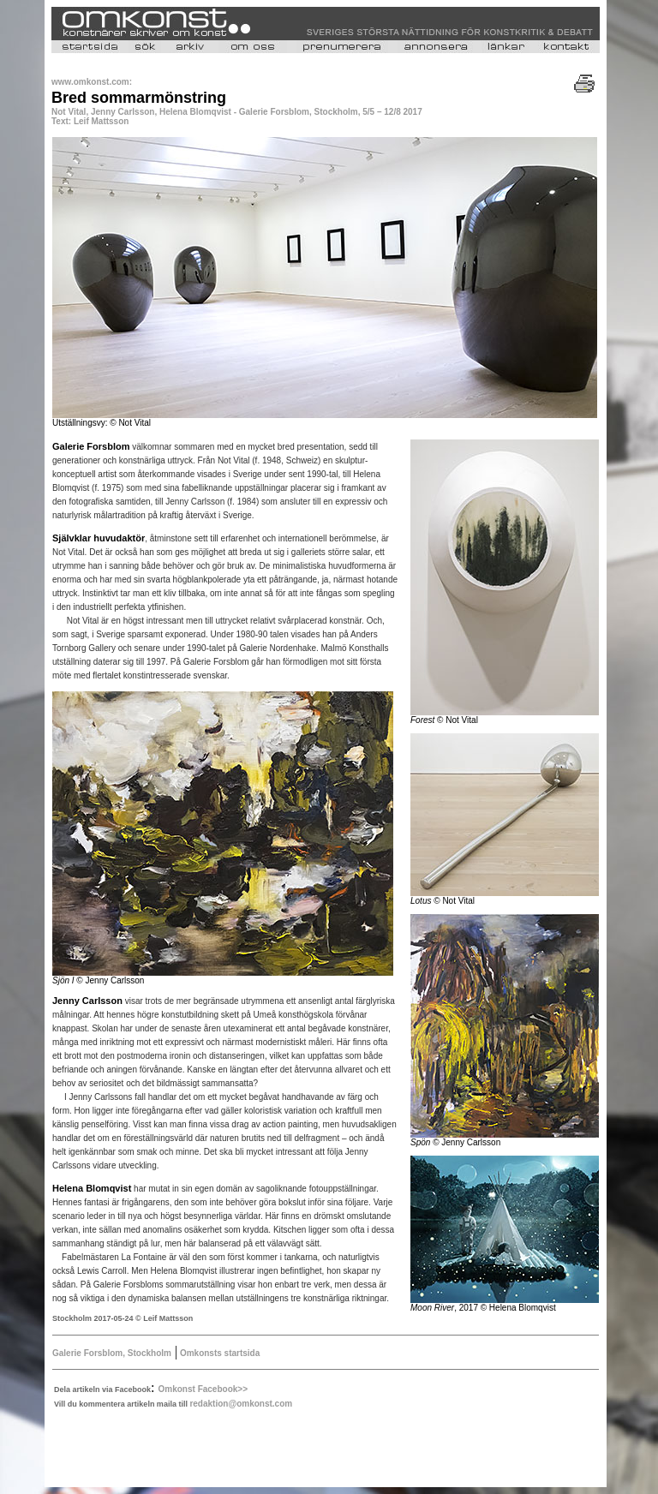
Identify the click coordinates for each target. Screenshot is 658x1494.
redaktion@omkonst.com (240, 1403)
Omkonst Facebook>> (203, 1389)
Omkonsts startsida (218, 1353)
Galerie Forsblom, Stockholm (111, 1353)
